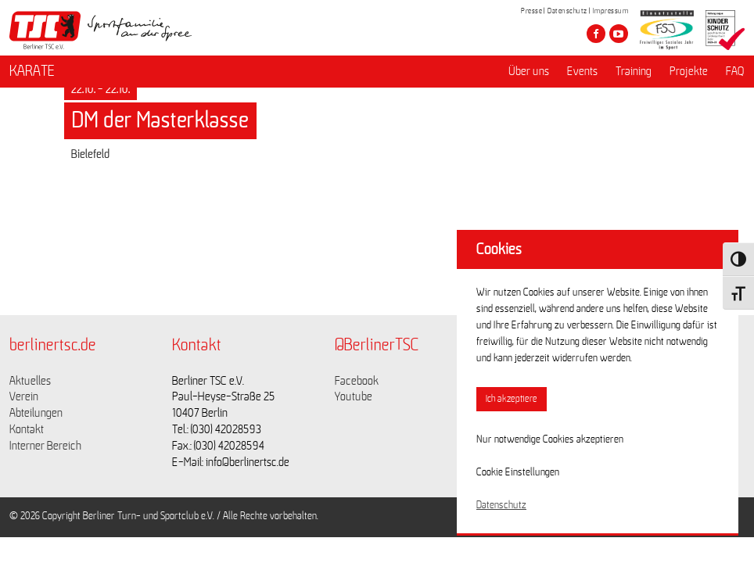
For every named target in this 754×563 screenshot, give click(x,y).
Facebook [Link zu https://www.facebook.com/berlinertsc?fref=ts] (357, 381)
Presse (531, 11)
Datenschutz (567, 11)
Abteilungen (36, 413)
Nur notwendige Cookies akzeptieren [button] (549, 439)
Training (634, 71)
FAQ (735, 71)
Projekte (689, 71)
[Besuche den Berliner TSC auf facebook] (596, 33)
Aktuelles (30, 381)
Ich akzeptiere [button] (511, 399)
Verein (23, 396)
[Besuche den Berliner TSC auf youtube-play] (618, 33)
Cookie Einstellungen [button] (517, 472)
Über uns (528, 71)
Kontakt (26, 429)
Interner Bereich (45, 445)
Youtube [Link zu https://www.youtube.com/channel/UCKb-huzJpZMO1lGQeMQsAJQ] (353, 396)
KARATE (32, 71)
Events (582, 71)
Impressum (611, 11)
